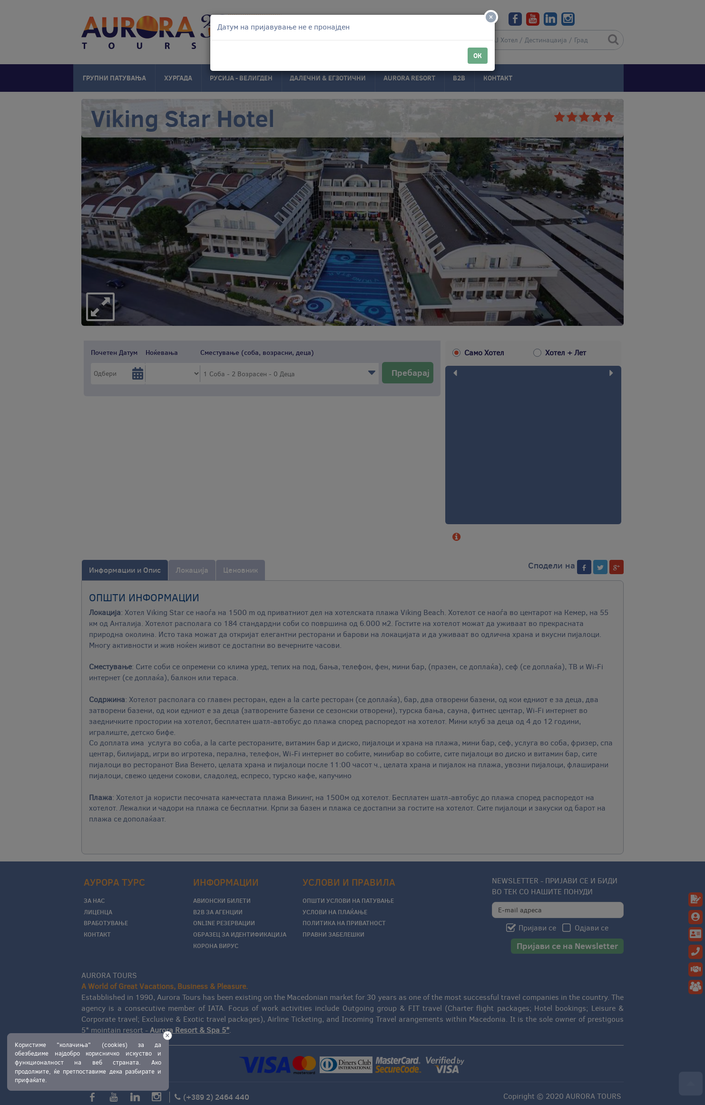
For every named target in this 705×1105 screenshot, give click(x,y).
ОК (477, 55)
